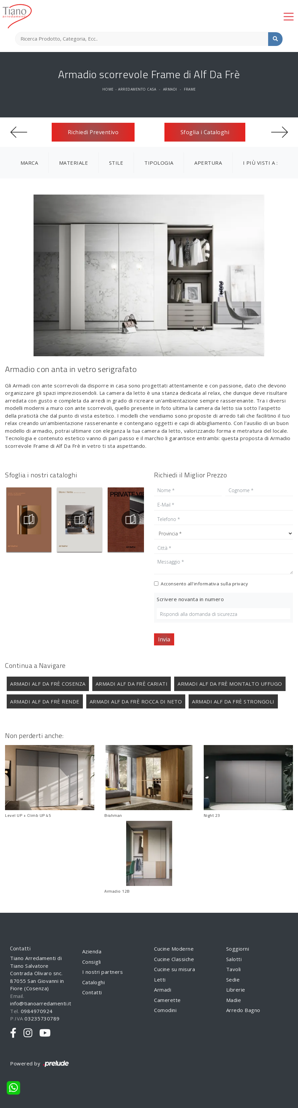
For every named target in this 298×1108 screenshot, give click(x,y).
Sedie (233, 979)
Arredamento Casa (137, 89)
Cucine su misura (174, 969)
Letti (160, 979)
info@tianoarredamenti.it (40, 1003)
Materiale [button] (73, 162)
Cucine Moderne (174, 948)
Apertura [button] (208, 162)
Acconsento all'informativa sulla (204, 584)
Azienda (92, 951)
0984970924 (37, 1011)
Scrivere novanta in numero (190, 599)
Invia (164, 639)
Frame (190, 89)
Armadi (170, 89)
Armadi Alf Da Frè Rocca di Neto (136, 701)
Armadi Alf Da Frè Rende (45, 701)
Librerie (235, 989)
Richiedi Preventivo (93, 132)
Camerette (167, 1000)
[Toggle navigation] (289, 16)
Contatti (92, 992)
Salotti (234, 959)
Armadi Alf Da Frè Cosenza (48, 683)
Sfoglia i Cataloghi (205, 132)
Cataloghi (93, 982)
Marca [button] (29, 162)
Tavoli (233, 969)
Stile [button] (116, 162)
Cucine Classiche (174, 959)
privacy (240, 584)
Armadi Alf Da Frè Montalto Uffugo (230, 683)
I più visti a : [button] (260, 162)
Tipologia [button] (158, 162)
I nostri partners (102, 971)
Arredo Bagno (243, 1010)
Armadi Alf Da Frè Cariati (132, 683)
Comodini (165, 1010)
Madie (233, 1000)
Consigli (91, 961)
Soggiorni (237, 948)
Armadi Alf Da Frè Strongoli (233, 701)
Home (108, 89)
